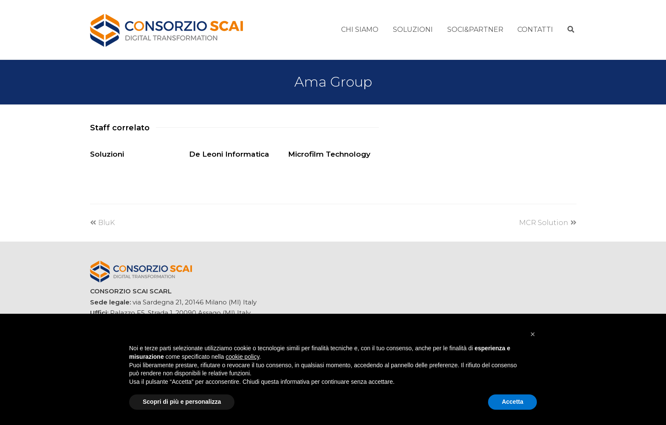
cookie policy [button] (242, 356)
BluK (102, 223)
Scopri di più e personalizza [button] (182, 401)
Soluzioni (107, 153)
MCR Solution (547, 223)
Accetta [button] (512, 401)
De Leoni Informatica (229, 153)
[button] (532, 334)
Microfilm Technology (329, 153)
